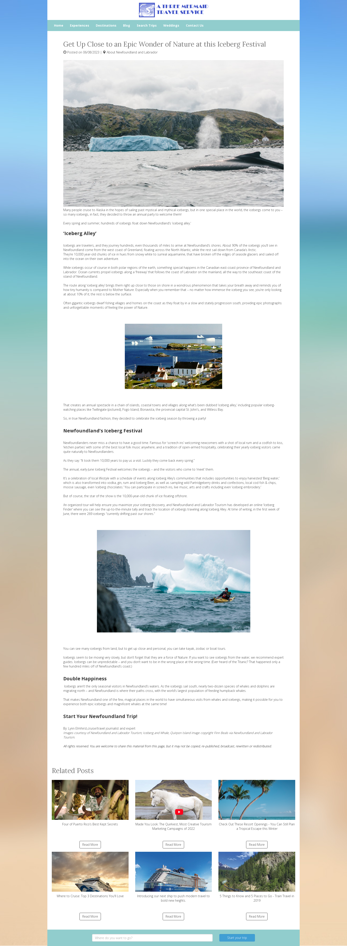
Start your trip (237, 938)
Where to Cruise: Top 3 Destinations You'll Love (90, 875)
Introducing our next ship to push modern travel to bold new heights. (173, 877)
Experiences (79, 25)
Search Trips (147, 25)
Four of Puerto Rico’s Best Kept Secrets (90, 803)
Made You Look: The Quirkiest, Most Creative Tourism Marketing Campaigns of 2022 (173, 805)
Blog (126, 25)
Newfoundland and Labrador (137, 52)
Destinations (106, 25)
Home (58, 25)
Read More (90, 844)
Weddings (171, 25)
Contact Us (195, 25)
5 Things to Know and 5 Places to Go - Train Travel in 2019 (256, 877)
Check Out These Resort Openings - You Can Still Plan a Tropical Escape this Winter (256, 805)
